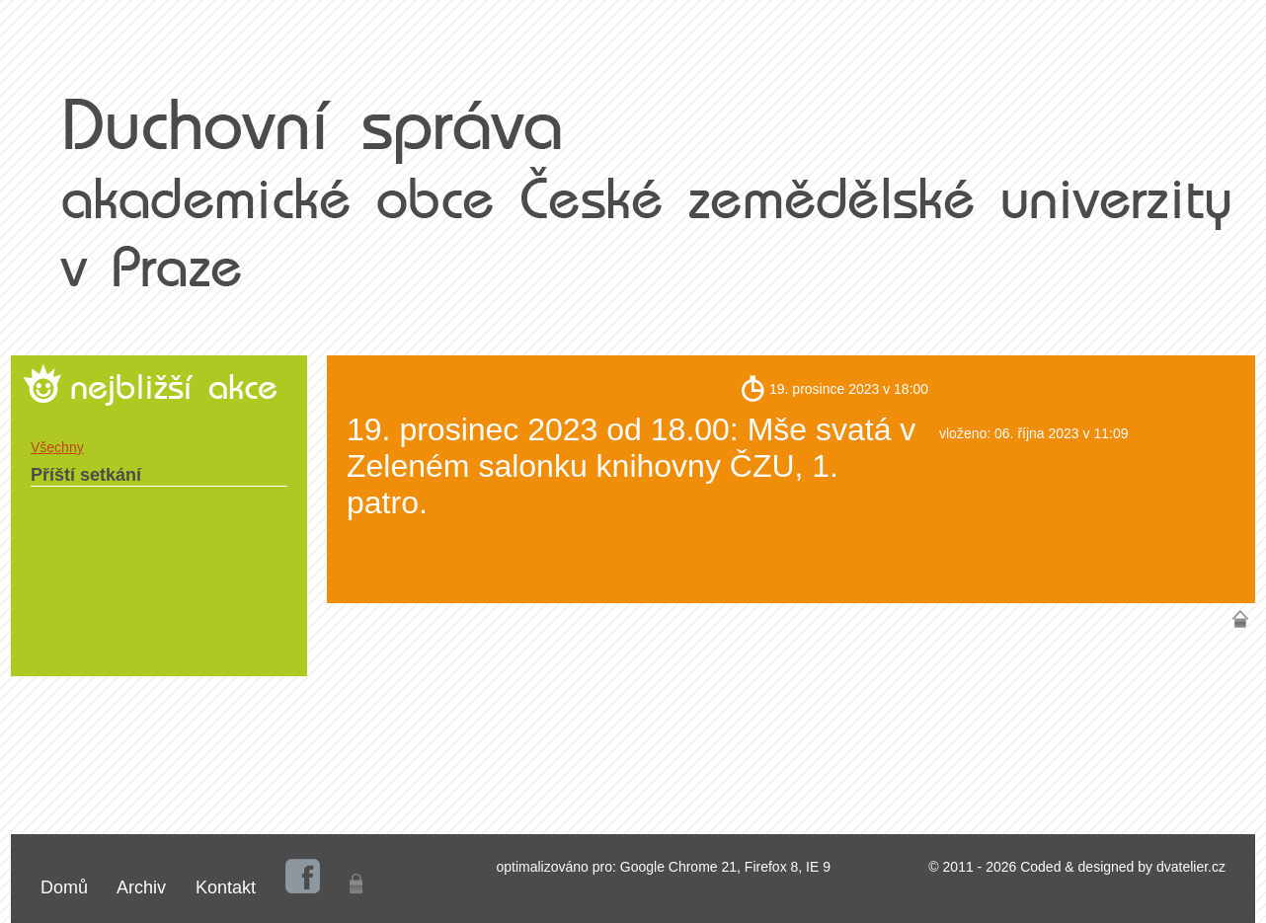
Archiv (141, 887)
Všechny (57, 447)
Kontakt (226, 887)
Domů (64, 887)
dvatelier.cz (1191, 867)
